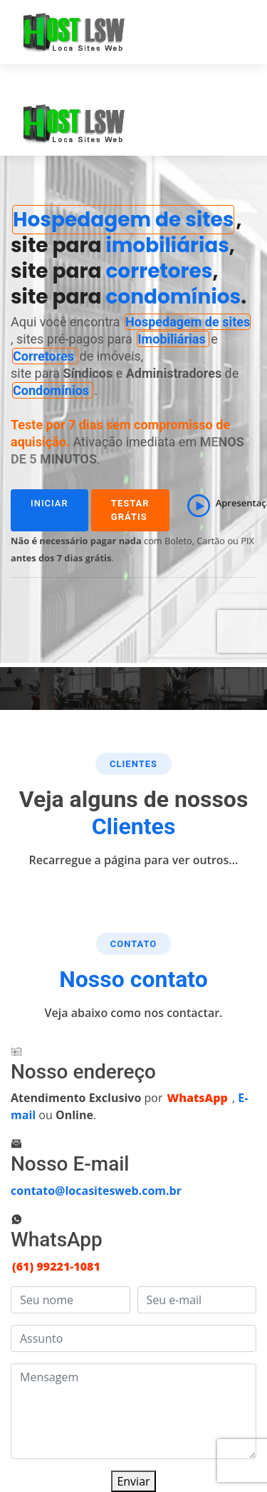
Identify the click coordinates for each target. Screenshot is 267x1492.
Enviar (133, 1481)
